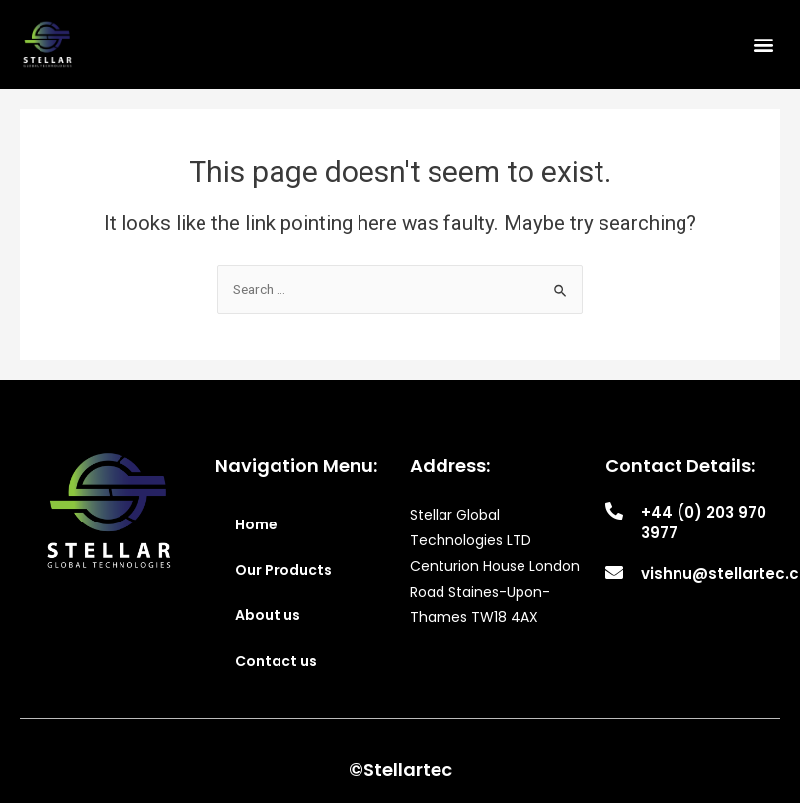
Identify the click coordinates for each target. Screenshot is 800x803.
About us (267, 615)
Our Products (283, 570)
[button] (764, 44)
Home (256, 524)
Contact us (276, 661)
